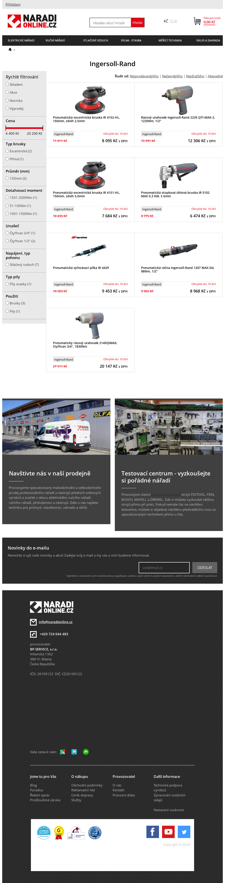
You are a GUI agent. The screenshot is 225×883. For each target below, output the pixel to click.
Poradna (36, 790)
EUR (173, 21)
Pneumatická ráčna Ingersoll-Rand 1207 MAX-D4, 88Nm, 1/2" (177, 270)
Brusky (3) (17, 303)
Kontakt (118, 790)
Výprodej (16, 108)
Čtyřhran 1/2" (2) (22, 241)
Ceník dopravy (82, 795)
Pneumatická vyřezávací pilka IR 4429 (81, 268)
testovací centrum (165, 494)
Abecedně (215, 76)
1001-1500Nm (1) (23, 213)
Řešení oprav (40, 795)
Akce (13, 92)
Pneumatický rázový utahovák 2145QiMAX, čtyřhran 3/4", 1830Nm (85, 345)
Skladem (16, 84)
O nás (117, 785)
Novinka (16, 100)
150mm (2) (18, 178)
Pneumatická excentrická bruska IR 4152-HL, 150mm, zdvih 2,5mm (86, 119)
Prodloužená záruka (45, 800)
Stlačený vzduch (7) (24, 264)
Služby (76, 800)
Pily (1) (15, 311)
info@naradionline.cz (55, 622)
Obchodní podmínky (87, 785)
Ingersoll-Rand (63, 134)
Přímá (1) (16, 159)
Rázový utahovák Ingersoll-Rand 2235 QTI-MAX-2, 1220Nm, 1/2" (178, 119)
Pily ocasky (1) (20, 284)
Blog (33, 785)
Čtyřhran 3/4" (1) (22, 233)
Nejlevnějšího (172, 76)
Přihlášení (13, 4)
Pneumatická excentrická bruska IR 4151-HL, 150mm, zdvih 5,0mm (86, 194)
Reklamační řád (83, 790)
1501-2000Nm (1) (23, 197)
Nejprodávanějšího (144, 76)
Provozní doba (124, 795)
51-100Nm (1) (20, 205)
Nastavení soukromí (169, 810)
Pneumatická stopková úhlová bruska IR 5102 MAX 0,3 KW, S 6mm (175, 194)
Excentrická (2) (21, 151)
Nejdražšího (195, 76)
